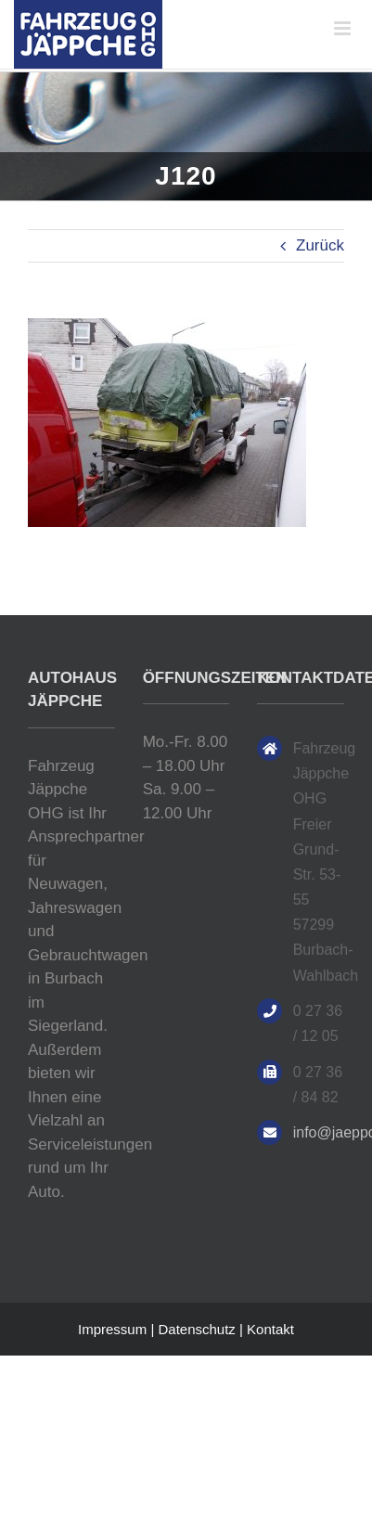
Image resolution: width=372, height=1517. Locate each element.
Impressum (112, 1329)
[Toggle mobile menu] (343, 28)
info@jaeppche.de (318, 1132)
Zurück (320, 245)
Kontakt (270, 1329)
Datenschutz (196, 1329)
